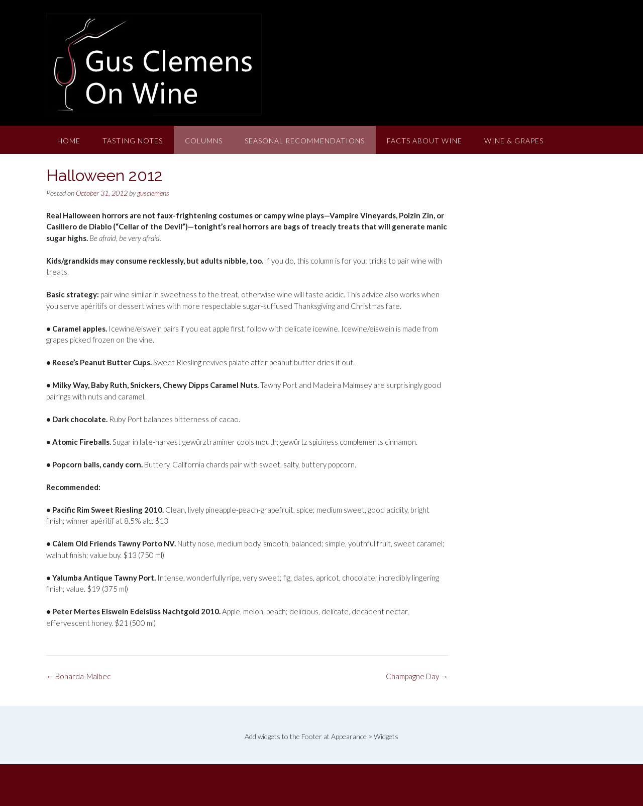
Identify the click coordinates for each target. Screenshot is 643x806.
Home (68, 140)
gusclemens (153, 193)
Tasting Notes (132, 140)
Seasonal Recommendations (305, 140)
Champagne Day (417, 676)
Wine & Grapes (514, 140)
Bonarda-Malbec (78, 676)
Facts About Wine (424, 140)
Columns (204, 140)
